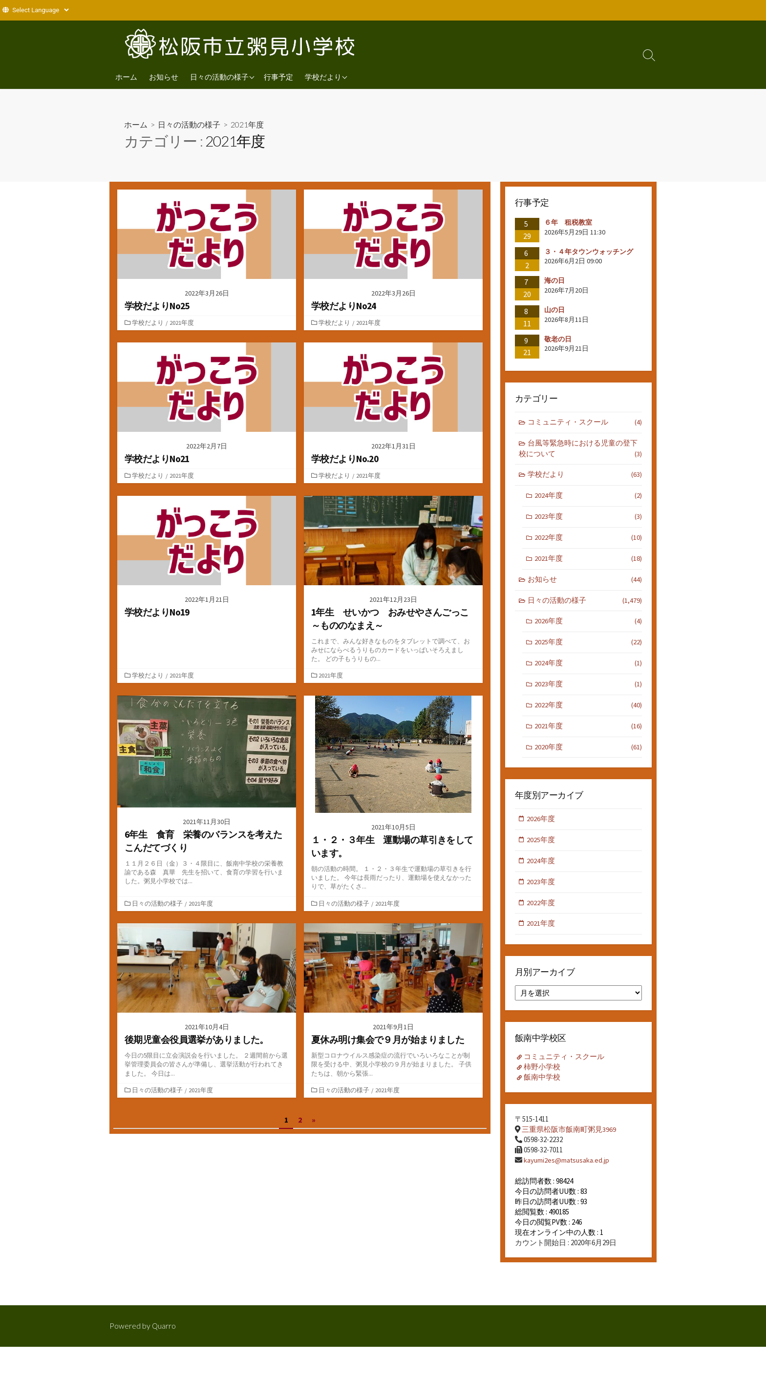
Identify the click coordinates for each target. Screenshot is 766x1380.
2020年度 (588, 753)
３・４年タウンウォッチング (588, 251)
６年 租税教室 (568, 222)
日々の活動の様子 (219, 76)
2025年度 (588, 646)
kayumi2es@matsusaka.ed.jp (567, 1167)
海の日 (554, 280)
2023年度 (588, 518)
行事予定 (278, 76)
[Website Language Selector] (40, 10)
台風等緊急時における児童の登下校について (580, 449)
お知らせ (163, 76)
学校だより (323, 76)
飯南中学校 (542, 1084)
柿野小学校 (542, 1074)
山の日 (554, 309)
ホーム (126, 76)
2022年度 (588, 540)
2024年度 (588, 497)
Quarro (164, 1325)
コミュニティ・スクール (585, 422)
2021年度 (182, 322)
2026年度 (588, 625)
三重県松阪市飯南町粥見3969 (569, 1136)
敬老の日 (558, 338)
